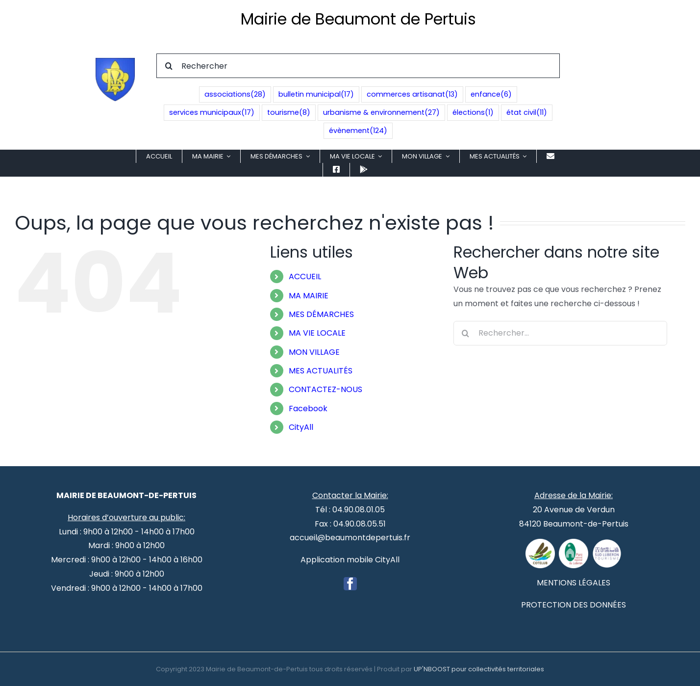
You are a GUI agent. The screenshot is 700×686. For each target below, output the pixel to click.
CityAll (301, 427)
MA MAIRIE (308, 295)
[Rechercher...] (560, 333)
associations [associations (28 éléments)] (235, 94)
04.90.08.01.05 (358, 509)
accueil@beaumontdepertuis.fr (350, 537)
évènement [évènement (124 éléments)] (358, 130)
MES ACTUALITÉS (320, 370)
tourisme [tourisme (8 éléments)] (288, 112)
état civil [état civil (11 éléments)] (526, 112)
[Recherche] (168, 65)
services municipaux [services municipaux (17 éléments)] (211, 112)
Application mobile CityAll (350, 559)
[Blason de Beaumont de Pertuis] (115, 61)
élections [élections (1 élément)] (473, 112)
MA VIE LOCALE (317, 333)
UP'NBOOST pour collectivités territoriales (479, 669)
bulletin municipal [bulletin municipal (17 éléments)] (316, 94)
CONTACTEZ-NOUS (325, 389)
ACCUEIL (305, 276)
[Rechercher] (358, 65)
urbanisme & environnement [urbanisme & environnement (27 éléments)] (381, 112)
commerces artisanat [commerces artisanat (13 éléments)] (412, 94)
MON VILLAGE (314, 352)
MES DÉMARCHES (321, 314)
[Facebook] (350, 583)
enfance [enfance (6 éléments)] (491, 94)
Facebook (308, 408)
